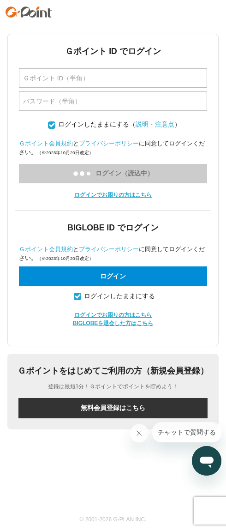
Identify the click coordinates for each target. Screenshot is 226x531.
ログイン (113, 276)
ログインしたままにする (93, 124)
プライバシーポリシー (109, 143)
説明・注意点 (155, 124)
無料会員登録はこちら (113, 407)
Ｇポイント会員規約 (46, 143)
